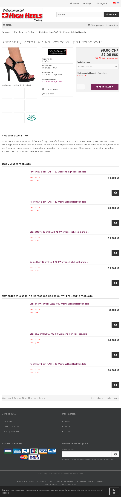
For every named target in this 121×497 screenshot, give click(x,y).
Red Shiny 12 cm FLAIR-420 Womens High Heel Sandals (58, 201)
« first (91, 398)
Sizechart (7, 421)
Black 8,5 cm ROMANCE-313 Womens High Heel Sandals (58, 333)
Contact (66, 431)
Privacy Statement (10, 431)
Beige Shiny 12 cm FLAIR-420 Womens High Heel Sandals (59, 261)
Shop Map (67, 426)
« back (100, 398)
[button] (97, 66)
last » (116, 398)
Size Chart (50, 94)
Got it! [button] (114, 491)
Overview (6, 398)
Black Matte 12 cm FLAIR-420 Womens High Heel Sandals (59, 231)
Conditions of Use (10, 426)
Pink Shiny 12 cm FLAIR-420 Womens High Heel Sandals (58, 171)
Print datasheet (52, 89)
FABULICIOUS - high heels (52, 81)
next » (108, 398)
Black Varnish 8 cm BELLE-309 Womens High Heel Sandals (59, 303)
